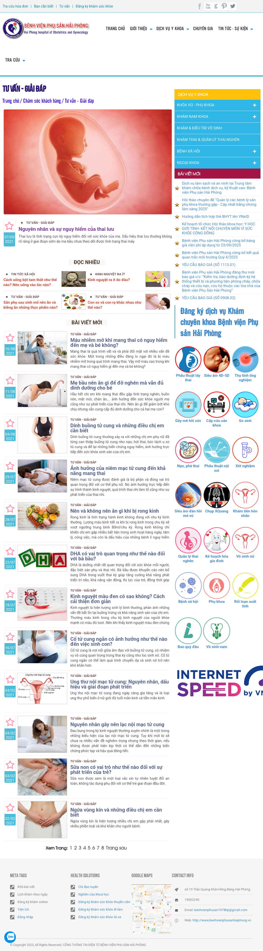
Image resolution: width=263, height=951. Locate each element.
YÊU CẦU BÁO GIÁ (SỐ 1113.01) (209, 264)
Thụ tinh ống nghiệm (245, 377)
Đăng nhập (25, 917)
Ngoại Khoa (188, 163)
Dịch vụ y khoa (170, 28)
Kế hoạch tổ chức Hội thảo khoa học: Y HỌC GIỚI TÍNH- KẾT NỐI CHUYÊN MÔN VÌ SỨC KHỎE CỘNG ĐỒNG (218, 228)
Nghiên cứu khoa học (93, 894)
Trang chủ (115, 28)
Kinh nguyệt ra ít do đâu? (109, 280)
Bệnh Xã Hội (188, 151)
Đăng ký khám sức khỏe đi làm (100, 909)
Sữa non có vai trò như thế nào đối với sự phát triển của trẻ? (116, 769)
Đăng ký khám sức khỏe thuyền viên (104, 902)
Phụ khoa (217, 601)
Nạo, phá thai (188, 466)
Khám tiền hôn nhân (245, 513)
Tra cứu (12, 60)
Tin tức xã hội (23, 274)
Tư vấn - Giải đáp (25, 87)
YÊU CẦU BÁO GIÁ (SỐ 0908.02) (209, 298)
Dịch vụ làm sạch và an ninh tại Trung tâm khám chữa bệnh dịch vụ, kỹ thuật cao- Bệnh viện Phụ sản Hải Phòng (218, 188)
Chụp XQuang (216, 511)
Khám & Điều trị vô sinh (199, 128)
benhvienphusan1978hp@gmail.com (220, 910)
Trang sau (116, 847)
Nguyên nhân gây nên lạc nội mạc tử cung (117, 724)
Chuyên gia (203, 28)
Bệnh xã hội (188, 601)
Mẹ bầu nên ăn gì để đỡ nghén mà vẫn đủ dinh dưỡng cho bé (116, 385)
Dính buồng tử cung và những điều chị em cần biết (117, 428)
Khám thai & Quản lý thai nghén (208, 139)
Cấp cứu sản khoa (216, 423)
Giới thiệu (138, 28)
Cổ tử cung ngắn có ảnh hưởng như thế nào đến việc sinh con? (118, 641)
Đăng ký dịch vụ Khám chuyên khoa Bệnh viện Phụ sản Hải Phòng (219, 321)
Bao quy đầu (188, 647)
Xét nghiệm (245, 466)
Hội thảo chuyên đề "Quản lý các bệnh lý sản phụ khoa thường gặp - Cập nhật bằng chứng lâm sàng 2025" (219, 204)
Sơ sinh (245, 420)
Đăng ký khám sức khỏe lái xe (99, 917)
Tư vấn (64, 6)
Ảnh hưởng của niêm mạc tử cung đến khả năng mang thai (118, 470)
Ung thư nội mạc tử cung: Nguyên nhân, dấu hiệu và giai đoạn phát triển (119, 684)
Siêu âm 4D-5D (217, 375)
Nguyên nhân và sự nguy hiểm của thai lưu (66, 229)
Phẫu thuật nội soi (216, 468)
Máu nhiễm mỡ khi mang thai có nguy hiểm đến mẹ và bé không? (118, 342)
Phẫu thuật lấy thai (188, 377)
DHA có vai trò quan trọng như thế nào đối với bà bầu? (117, 556)
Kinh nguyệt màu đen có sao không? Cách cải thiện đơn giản (117, 598)
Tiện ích (23, 909)
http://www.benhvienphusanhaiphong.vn (222, 920)
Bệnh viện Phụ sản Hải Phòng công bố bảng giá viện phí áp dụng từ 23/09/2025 (218, 242)
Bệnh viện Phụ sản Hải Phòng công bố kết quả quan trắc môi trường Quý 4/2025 (220, 254)
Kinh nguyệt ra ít (110, 274)
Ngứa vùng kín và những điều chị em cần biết (116, 812)
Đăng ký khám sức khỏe (94, 6)
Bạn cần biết (43, 6)
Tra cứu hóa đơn (15, 6)
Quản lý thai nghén (188, 558)
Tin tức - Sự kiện (233, 28)
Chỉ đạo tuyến (88, 887)
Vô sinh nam (216, 647)
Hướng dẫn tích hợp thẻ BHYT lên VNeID (215, 216)
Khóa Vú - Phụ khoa (195, 105)
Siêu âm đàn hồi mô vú (188, 513)
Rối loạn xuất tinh (245, 603)
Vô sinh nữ (245, 556)
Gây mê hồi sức (188, 420)
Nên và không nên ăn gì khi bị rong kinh (114, 511)
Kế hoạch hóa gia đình (216, 558)
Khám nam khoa (192, 116)
